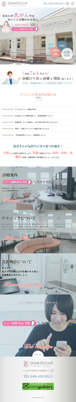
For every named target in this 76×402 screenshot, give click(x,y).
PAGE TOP (38, 354)
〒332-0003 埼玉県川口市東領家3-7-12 (36, 371)
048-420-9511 (12, 191)
